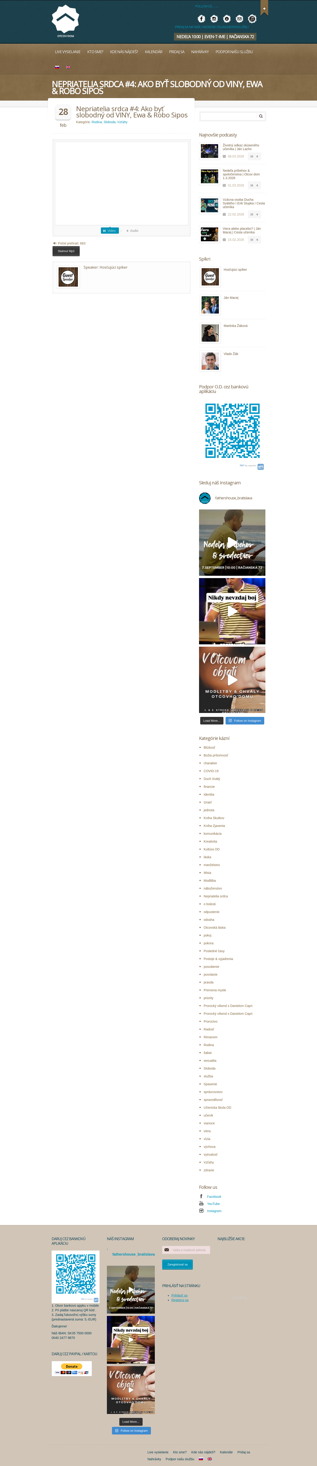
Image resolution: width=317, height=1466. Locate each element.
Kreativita (210, 841)
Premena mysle (215, 990)
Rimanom (210, 1037)
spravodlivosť (213, 1100)
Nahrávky (200, 51)
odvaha (209, 920)
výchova (209, 1147)
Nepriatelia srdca (216, 896)
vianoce (209, 1123)
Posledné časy (214, 951)
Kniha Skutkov (214, 818)
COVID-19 (211, 771)
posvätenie (211, 967)
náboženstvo (213, 888)
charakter (210, 763)
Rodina (97, 122)
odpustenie (212, 912)
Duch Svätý (212, 779)
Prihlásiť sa (179, 1295)
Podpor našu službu (234, 51)
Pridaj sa (176, 51)
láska (207, 857)
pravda (209, 982)
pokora (209, 943)
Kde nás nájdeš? (124, 51)
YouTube (213, 1204)
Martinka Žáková (235, 326)
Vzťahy (122, 122)
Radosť (209, 1029)
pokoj (207, 935)
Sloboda (109, 122)
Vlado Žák (231, 354)
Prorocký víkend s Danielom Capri (228, 1006)
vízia (207, 1139)
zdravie (209, 1170)
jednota (209, 810)
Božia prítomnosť (216, 755)
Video (111, 231)
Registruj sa (179, 1300)
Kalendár (153, 51)
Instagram (214, 1211)
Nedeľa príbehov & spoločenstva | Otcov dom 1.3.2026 (241, 174)
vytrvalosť (210, 1154)
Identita (209, 794)
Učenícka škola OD (217, 1107)
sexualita (210, 1060)
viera (207, 1131)
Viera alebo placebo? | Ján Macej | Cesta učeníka (242, 230)
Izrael (207, 802)
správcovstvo (213, 1092)
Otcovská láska (215, 927)
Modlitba (210, 880)
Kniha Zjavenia (214, 826)
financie (209, 786)
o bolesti (210, 904)
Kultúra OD (212, 849)
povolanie (210, 974)
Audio (134, 231)
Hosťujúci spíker (114, 267)
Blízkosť (209, 747)
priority (208, 998)
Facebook (214, 1196)
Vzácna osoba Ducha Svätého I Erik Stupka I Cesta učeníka (244, 203)
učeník (208, 1115)
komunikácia (213, 833)
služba (208, 1076)
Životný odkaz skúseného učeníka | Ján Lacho (241, 147)
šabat (207, 1053)
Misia (207, 873)
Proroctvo (210, 1021)
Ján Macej (231, 298)
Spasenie (210, 1084)
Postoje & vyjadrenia (218, 959)
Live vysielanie (67, 51)
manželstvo (212, 865)
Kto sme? (95, 51)
